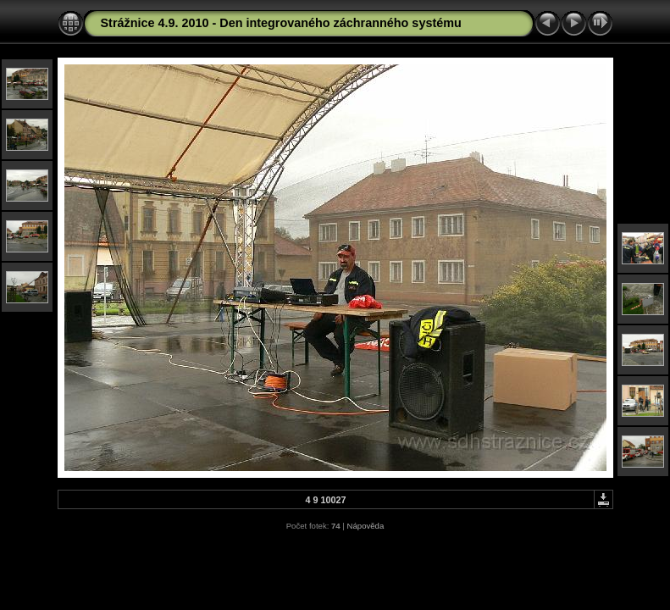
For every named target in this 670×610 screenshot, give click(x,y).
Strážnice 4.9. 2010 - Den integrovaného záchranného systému (281, 23)
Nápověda (366, 525)
